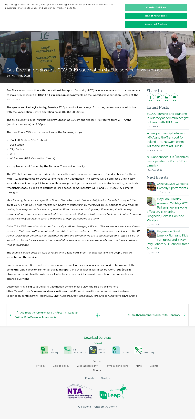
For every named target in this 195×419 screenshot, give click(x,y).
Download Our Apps (98, 341)
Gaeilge (105, 378)
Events (154, 366)
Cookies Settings (156, 7)
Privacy (40, 366)
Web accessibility (87, 366)
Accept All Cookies (156, 24)
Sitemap (98, 370)
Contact (97, 361)
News (139, 366)
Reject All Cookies (156, 16)
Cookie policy (61, 366)
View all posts (98, 315)
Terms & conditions (116, 366)
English (89, 378)
